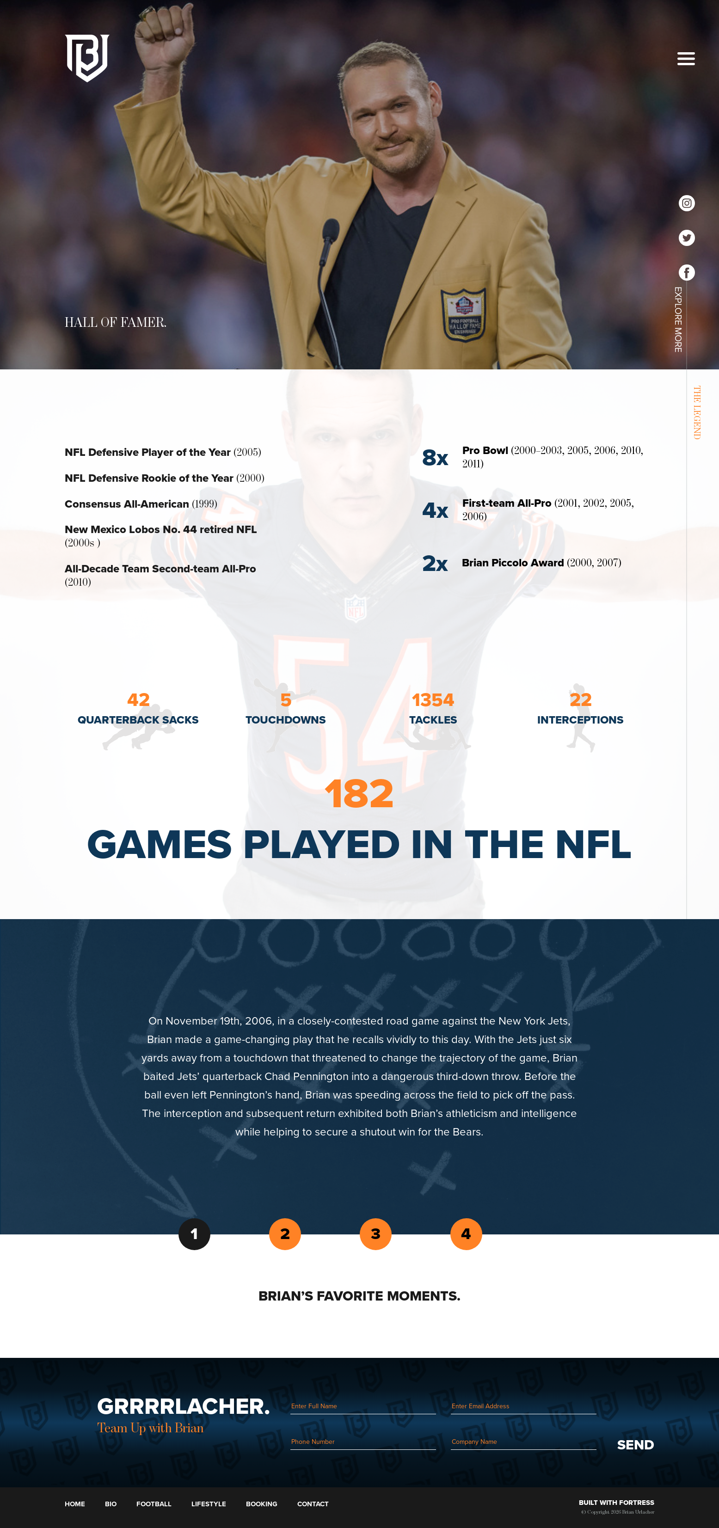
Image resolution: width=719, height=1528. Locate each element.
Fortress (636, 1502)
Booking (261, 1504)
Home (75, 1504)
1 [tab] (194, 1234)
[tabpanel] (359, 1076)
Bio (111, 1504)
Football (154, 1504)
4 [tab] (466, 1234)
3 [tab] (376, 1234)
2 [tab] (285, 1234)
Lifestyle (208, 1504)
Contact (313, 1504)
